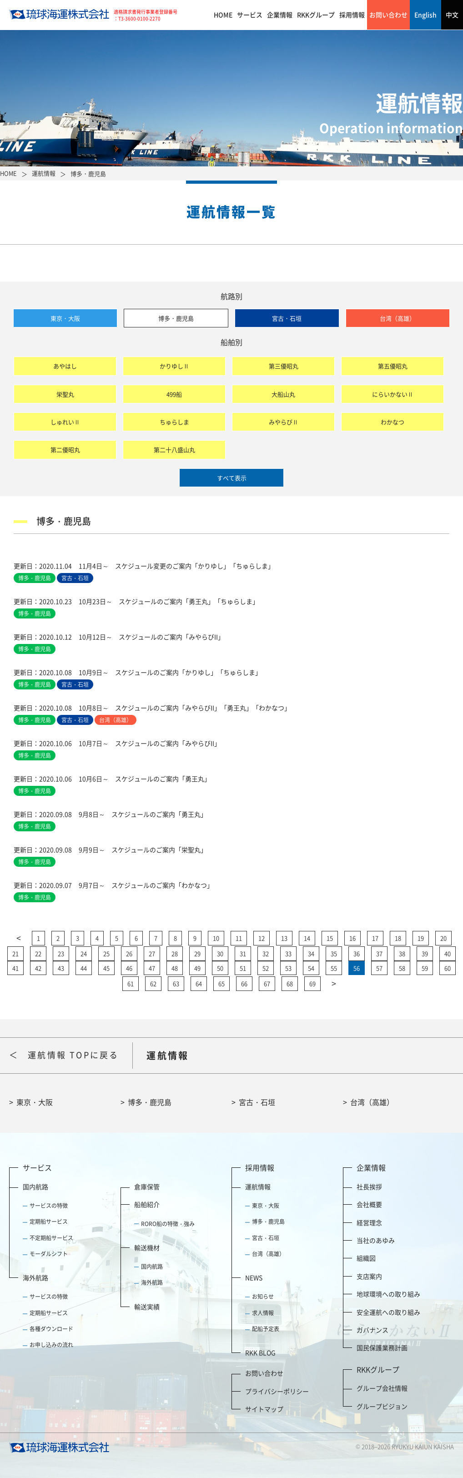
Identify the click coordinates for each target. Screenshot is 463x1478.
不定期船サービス (51, 1238)
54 (311, 968)
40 (447, 953)
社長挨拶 (369, 1186)
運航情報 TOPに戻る (73, 1055)
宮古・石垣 (287, 318)
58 (402, 968)
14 (307, 938)
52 (265, 968)
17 (375, 938)
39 (425, 953)
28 (174, 953)
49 (197, 968)
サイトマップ (264, 1408)
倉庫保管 (147, 1186)
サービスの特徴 (49, 1206)
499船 (174, 394)
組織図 (366, 1257)
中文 (452, 14)
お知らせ (263, 1296)
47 (152, 968)
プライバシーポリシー (277, 1391)
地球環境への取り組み (388, 1293)
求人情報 (263, 1313)
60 (447, 968)
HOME (223, 14)
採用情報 (352, 14)
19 (421, 938)
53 (288, 968)
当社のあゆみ (376, 1240)
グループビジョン (382, 1406)
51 (243, 968)
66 (244, 983)
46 (129, 968)
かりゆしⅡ (174, 366)
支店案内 (369, 1276)
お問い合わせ (388, 14)
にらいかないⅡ (392, 394)
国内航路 (35, 1186)
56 (356, 968)
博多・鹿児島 (176, 318)
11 (239, 938)
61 (130, 983)
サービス (249, 14)
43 (61, 968)
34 (311, 953)
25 (106, 953)
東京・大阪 (65, 318)
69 (312, 983)
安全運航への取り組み (388, 1312)
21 (15, 953)
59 (425, 968)
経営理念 (369, 1222)
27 (152, 953)
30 (220, 953)
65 (221, 983)
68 (290, 983)
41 (15, 968)
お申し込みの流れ (51, 1345)
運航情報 (258, 1186)
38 (402, 953)
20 (443, 938)
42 (38, 968)
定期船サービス (49, 1221)
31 (243, 953)
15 (330, 938)
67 (267, 983)
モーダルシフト (49, 1254)
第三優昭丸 (283, 366)
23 (61, 953)
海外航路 (35, 1277)
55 (334, 968)
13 (284, 938)
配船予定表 (265, 1329)
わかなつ (392, 421)
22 (38, 953)
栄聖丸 (65, 394)
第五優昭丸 (393, 366)
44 (84, 968)
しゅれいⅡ (65, 421)
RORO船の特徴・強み (168, 1224)
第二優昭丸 (65, 449)
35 (334, 953)
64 (199, 983)
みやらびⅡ (283, 421)
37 (379, 953)
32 (265, 953)
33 (288, 953)
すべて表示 (232, 477)
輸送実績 (147, 1306)
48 (174, 968)
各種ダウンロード (51, 1329)
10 (216, 938)
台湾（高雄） (397, 318)
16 (352, 938)
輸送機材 (147, 1247)
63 (176, 983)
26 (129, 953)
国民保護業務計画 (382, 1347)
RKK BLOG (260, 1352)
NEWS (253, 1277)
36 (356, 953)
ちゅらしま (174, 421)
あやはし (65, 366)
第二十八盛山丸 (174, 449)
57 (379, 968)
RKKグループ (316, 14)
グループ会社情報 (382, 1388)
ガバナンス (372, 1329)
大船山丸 (283, 394)
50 (220, 968)
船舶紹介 (147, 1204)
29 (197, 953)
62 (153, 983)
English (425, 14)
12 (261, 938)
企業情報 (279, 14)
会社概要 (369, 1204)
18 (398, 938)
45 (106, 968)
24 (84, 953)
